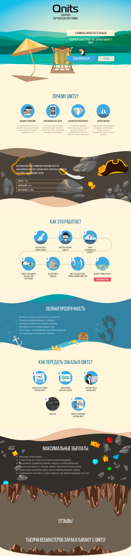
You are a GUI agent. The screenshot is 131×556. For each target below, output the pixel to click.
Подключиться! (81, 58)
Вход (106, 58)
